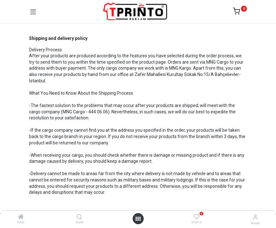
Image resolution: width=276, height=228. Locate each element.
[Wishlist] (196, 217)
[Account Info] (255, 217)
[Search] (79, 217)
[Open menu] (138, 219)
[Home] (21, 217)
